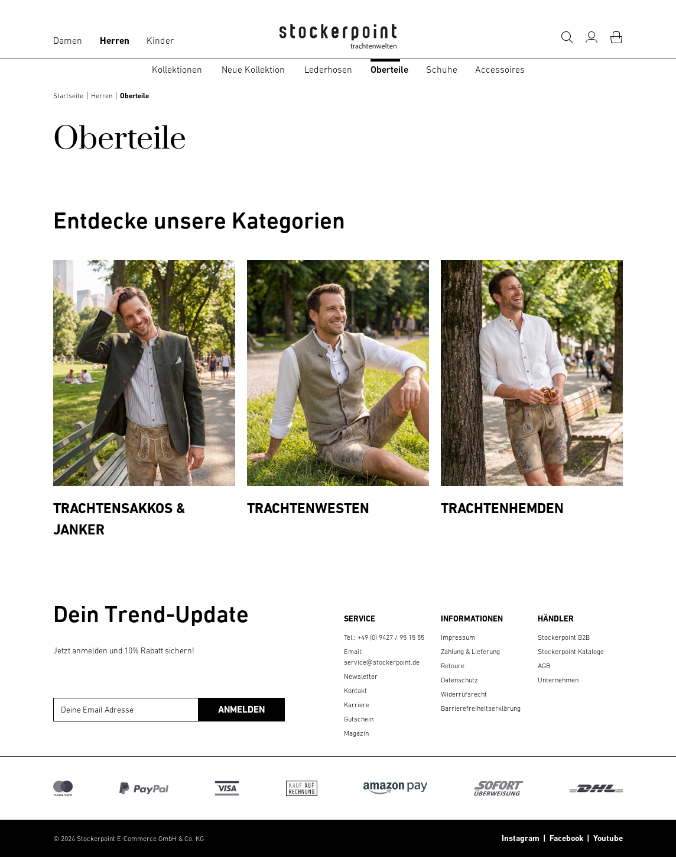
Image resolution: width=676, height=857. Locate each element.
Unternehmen (558, 680)
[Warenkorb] (616, 37)
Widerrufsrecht (464, 694)
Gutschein (358, 719)
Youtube (606, 838)
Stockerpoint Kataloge (571, 651)
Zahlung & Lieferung (470, 651)
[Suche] (567, 37)
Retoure (452, 666)
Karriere (356, 705)
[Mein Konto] (591, 37)
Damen (67, 40)
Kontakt (355, 691)
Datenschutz (459, 680)
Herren (114, 40)
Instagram (521, 838)
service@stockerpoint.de (382, 662)
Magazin (356, 733)
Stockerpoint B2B (564, 637)
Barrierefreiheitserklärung (481, 708)
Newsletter (361, 676)
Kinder (160, 40)
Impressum (458, 637)
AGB (544, 666)
